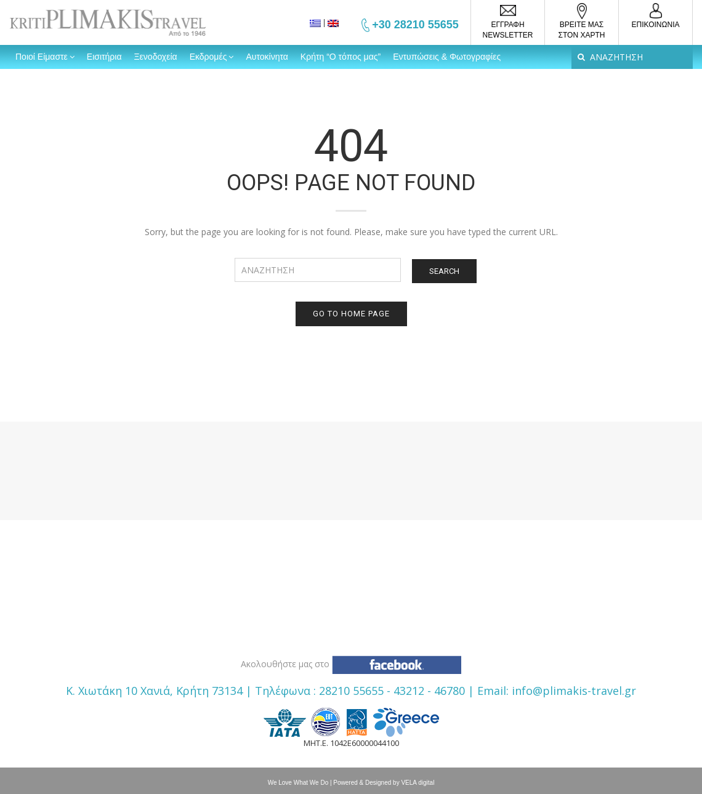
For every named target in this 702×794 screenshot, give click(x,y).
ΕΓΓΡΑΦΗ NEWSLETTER (507, 29)
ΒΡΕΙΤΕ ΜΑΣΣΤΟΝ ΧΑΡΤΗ (582, 29)
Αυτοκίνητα (267, 57)
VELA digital (417, 782)
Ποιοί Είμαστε (41, 57)
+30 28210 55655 (415, 24)
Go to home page (351, 313)
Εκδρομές (208, 57)
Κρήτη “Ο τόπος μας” (341, 57)
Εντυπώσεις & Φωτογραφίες (447, 57)
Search (444, 271)
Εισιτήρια (104, 57)
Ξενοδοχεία (155, 57)
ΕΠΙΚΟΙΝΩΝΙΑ (656, 24)
